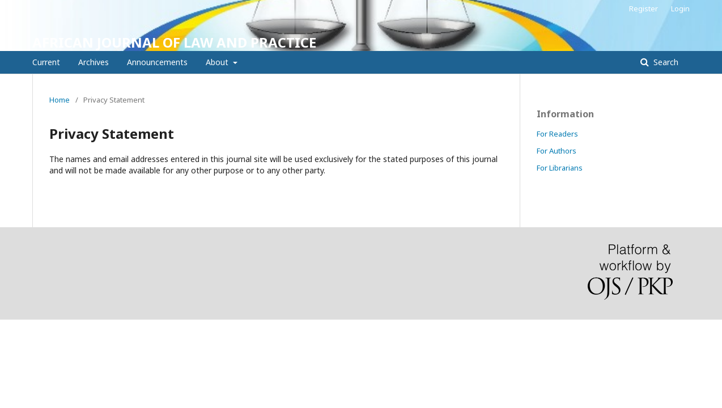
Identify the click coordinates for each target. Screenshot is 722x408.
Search (664, 62)
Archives (93, 62)
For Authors (556, 151)
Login (680, 8)
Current (46, 62)
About (218, 62)
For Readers (557, 134)
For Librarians (560, 168)
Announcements (157, 62)
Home (59, 100)
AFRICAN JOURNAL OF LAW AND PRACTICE (174, 42)
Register (643, 8)
